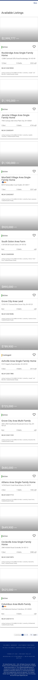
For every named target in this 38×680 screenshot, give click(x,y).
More (35, 3)
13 (31, 635)
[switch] (34, 45)
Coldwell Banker (10, 645)
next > (35, 635)
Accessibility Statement (13, 656)
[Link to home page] (1, 3)
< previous (18, 635)
